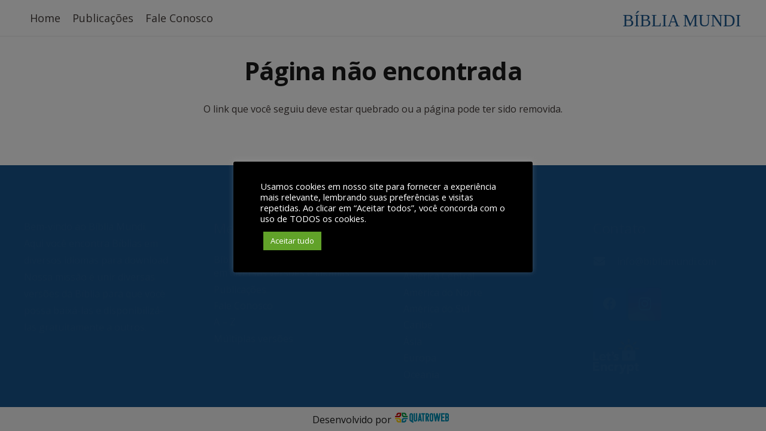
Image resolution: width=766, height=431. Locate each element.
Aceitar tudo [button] (292, 240)
